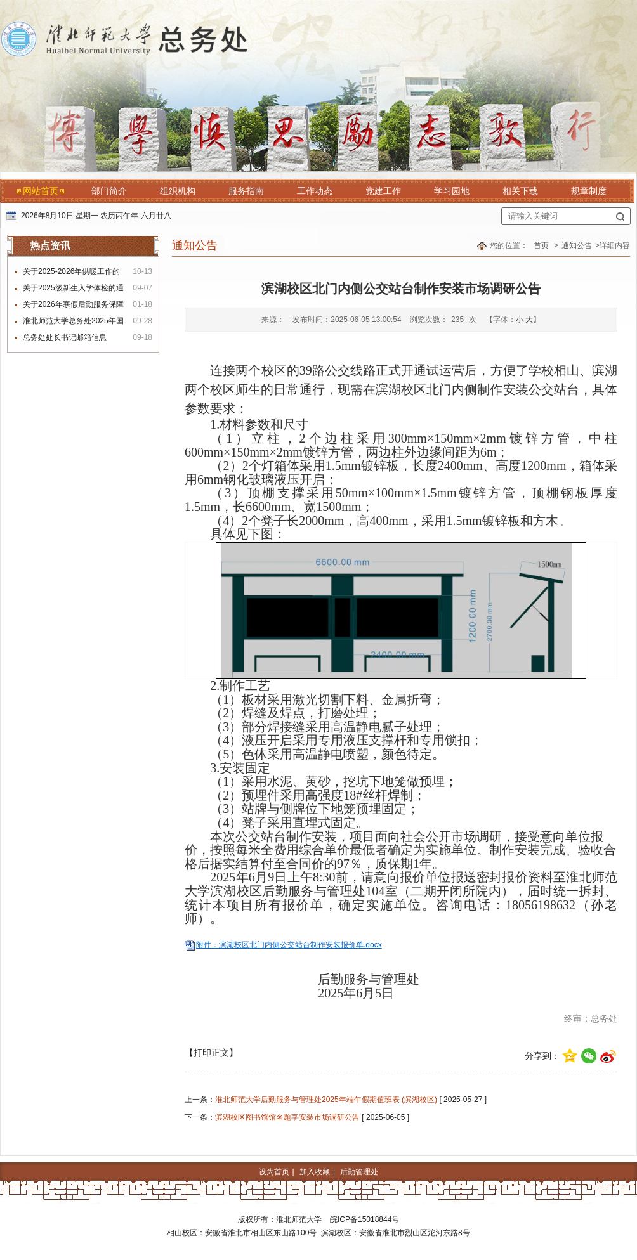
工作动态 (314, 191)
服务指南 (246, 191)
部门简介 (109, 191)
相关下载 (520, 191)
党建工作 (383, 191)
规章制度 (589, 191)
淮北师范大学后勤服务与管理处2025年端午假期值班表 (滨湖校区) (326, 1099)
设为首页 (274, 1171)
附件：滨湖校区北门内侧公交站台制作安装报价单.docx (289, 944)
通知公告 (576, 245)
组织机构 (177, 191)
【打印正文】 (211, 1053)
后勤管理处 (359, 1171)
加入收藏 (314, 1171)
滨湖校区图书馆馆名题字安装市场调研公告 (287, 1117)
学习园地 (452, 191)
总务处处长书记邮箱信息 (65, 337)
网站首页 (40, 191)
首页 (541, 245)
